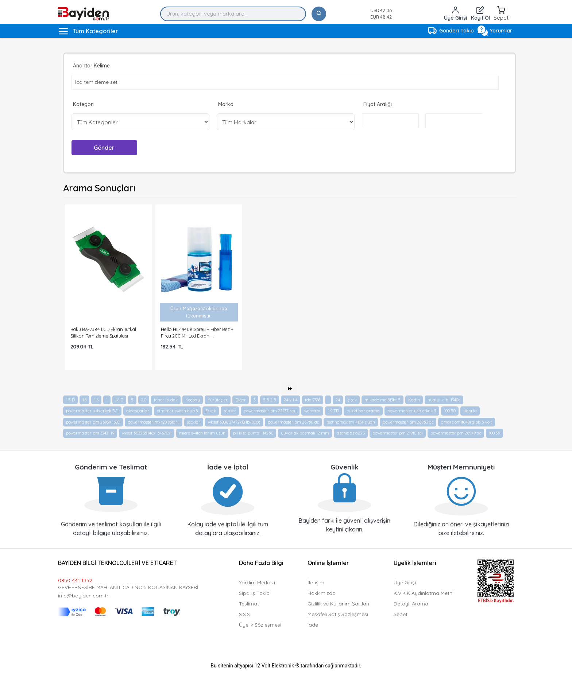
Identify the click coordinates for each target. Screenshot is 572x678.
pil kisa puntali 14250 (253, 433)
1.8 (84, 399)
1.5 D (70, 399)
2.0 (143, 399)
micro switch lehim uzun (202, 433)
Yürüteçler (218, 399)
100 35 (494, 433)
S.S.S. (245, 614)
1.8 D (119, 399)
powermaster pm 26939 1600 (93, 422)
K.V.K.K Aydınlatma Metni (423, 593)
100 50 (450, 410)
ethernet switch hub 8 (177, 410)
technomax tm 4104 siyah (350, 422)
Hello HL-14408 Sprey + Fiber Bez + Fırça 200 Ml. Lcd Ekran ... (197, 332)
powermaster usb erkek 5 (411, 410)
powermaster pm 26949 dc (455, 433)
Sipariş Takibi (255, 593)
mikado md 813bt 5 (382, 399)
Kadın (414, 399)
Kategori (83, 104)
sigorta (470, 410)
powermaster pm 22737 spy (270, 410)
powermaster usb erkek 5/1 (92, 410)
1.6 (96, 399)
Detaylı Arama (411, 603)
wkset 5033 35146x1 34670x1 (146, 433)
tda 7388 (312, 399)
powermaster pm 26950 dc (293, 422)
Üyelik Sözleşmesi (260, 625)
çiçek (352, 399)
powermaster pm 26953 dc (408, 422)
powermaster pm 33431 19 (90, 433)
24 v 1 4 (290, 399)
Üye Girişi (405, 582)
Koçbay (192, 399)
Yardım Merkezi (257, 582)
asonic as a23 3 (351, 433)
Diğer (240, 399)
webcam (312, 410)
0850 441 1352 (75, 580)
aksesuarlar (137, 410)
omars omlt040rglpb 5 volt (466, 422)
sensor (230, 410)
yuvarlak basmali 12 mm (305, 433)
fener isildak (166, 399)
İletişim (316, 582)
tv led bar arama (363, 410)
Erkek (210, 410)
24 (338, 399)
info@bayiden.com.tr (83, 595)
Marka (225, 104)
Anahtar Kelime (91, 65)
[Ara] (319, 14)
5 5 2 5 (269, 399)
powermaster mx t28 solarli (153, 422)
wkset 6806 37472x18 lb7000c (234, 422)
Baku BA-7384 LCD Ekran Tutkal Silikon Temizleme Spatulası (103, 332)
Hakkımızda (322, 593)
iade (313, 625)
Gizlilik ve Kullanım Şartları (338, 603)
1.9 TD (333, 410)
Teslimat (249, 603)
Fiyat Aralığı (377, 104)
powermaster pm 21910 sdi (397, 433)
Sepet (400, 614)
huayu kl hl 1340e (444, 399)
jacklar (193, 422)
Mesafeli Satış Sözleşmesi (338, 614)
